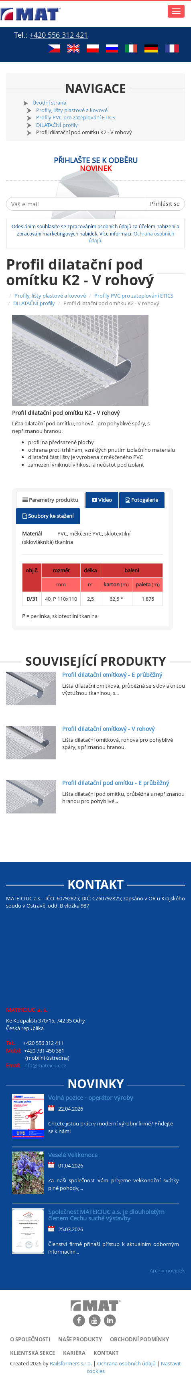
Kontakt (106, 1353)
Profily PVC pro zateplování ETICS (75, 117)
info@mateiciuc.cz (44, 1065)
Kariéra (74, 1353)
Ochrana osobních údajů (126, 1363)
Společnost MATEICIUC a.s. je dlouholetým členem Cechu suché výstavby (106, 1215)
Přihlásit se (165, 203)
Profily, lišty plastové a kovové (72, 110)
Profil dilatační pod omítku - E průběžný (115, 783)
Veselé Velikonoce (73, 1155)
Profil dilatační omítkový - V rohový (108, 729)
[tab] (50, 500)
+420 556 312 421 (59, 35)
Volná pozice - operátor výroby (90, 1097)
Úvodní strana (49, 102)
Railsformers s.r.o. (71, 1363)
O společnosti (30, 1339)
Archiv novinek (167, 1270)
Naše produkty (80, 1339)
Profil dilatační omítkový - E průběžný (112, 674)
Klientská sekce (32, 1353)
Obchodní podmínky (139, 1339)
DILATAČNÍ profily (57, 125)
